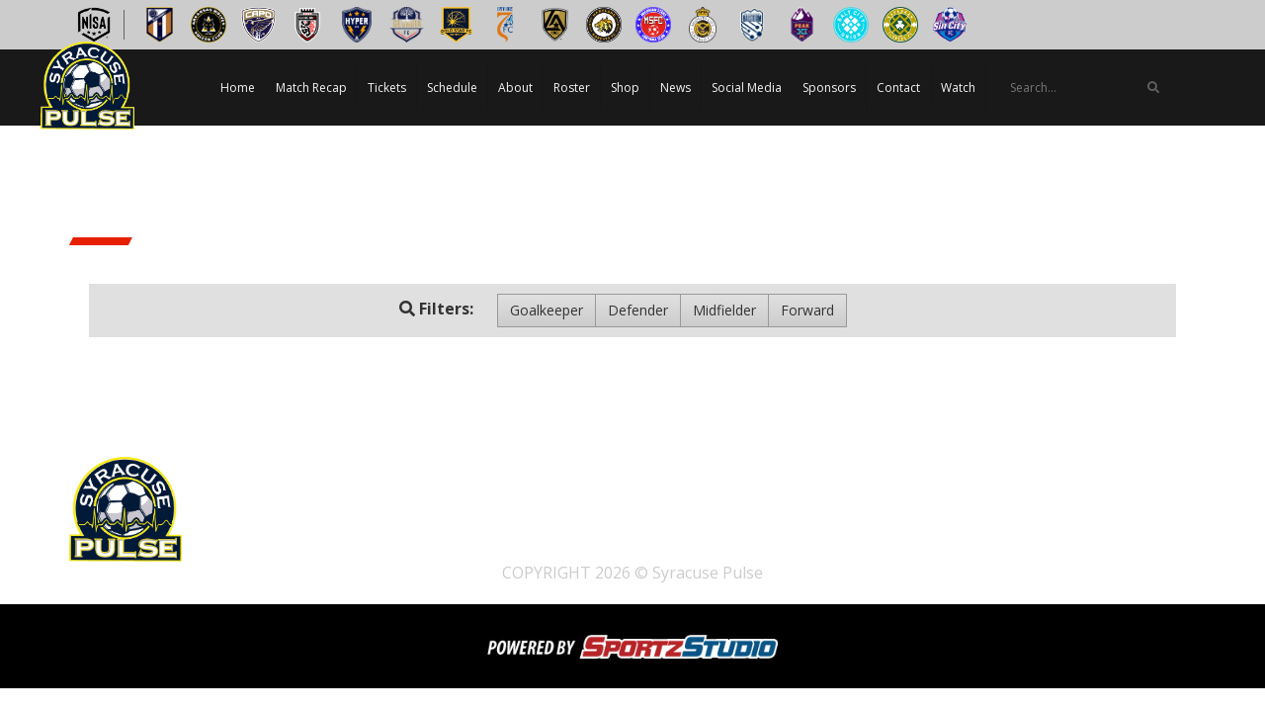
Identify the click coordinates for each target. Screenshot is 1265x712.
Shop (625, 87)
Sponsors (829, 87)
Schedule (452, 87)
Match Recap (311, 87)
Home (237, 87)
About (515, 87)
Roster (571, 87)
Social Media (747, 87)
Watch (958, 87)
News (675, 87)
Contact (898, 87)
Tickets (387, 87)
